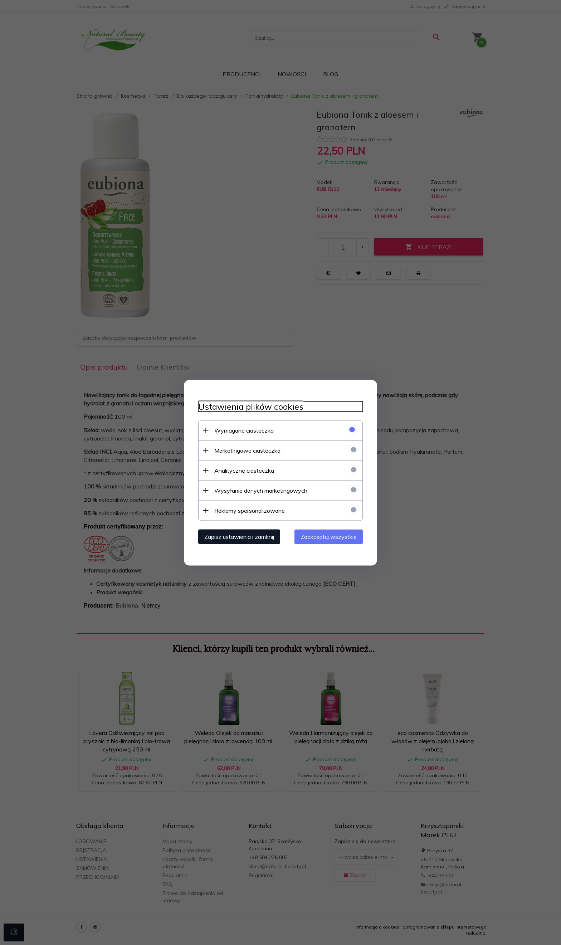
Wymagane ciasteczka (244, 430)
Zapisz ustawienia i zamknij (239, 536)
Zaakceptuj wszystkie (329, 536)
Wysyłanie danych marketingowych (260, 490)
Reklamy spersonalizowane (249, 510)
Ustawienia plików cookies (250, 406)
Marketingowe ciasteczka (247, 450)
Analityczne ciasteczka (244, 470)
